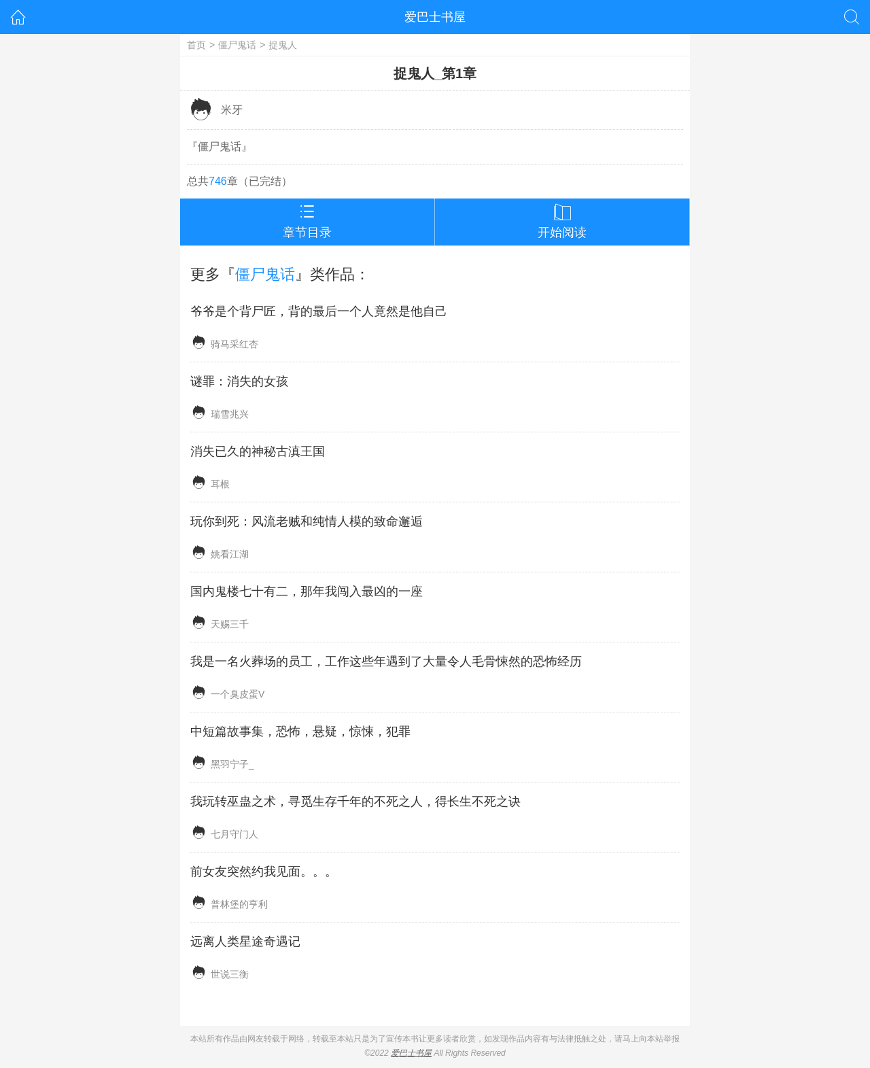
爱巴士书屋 (435, 17)
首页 (196, 44)
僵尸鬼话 (237, 44)
